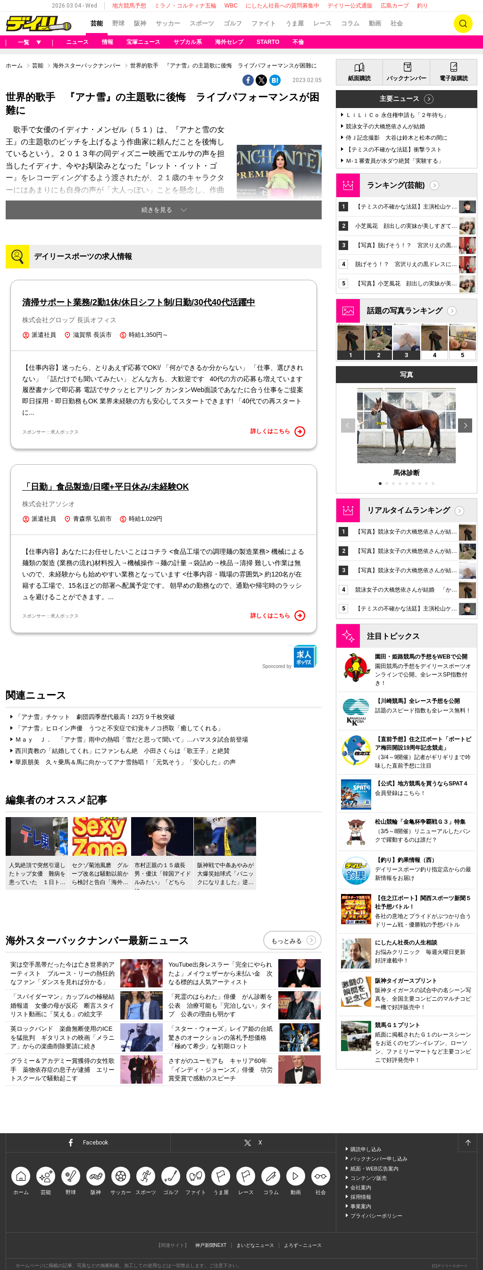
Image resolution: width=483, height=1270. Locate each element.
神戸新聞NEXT (211, 1245)
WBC (231, 5)
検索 (463, 23)
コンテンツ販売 (368, 1178)
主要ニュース (399, 98)
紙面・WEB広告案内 (374, 1168)
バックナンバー (406, 78)
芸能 (97, 23)
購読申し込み (366, 1149)
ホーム (14, 65)
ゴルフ (233, 23)
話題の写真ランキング (404, 311)
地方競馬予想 (129, 5)
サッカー (168, 23)
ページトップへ (467, 1142)
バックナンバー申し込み (379, 1158)
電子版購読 (454, 78)
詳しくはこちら (277, 431)
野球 (118, 23)
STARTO (268, 42)
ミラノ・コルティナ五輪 (185, 5)
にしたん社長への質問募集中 (282, 5)
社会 (397, 23)
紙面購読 (359, 78)
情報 (107, 42)
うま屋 (294, 23)
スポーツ (202, 23)
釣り (422, 5)
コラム (350, 23)
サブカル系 (188, 42)
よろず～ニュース (303, 1245)
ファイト (263, 23)
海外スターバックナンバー (87, 65)
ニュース (77, 42)
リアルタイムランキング (408, 510)
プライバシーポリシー (376, 1216)
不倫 (298, 42)
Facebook (95, 1142)
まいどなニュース (255, 1245)
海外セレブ (229, 42)
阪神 (140, 23)
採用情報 (360, 1197)
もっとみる (286, 940)
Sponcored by (289, 656)
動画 (375, 23)
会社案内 (360, 1187)
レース (322, 23)
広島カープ (395, 5)
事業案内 (360, 1206)
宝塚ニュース (143, 42)
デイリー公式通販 (350, 5)
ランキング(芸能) (396, 185)
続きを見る (157, 209)
